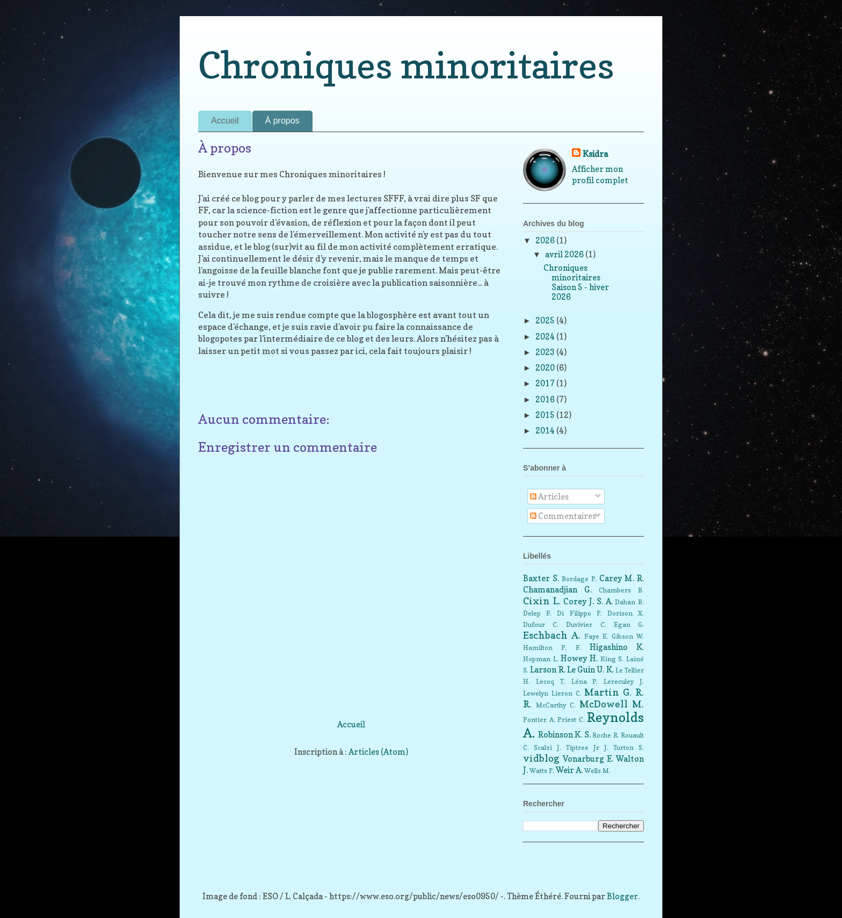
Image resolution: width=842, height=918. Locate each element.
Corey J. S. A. (587, 601)
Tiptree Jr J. (587, 747)
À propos (282, 120)
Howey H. (579, 658)
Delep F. (537, 613)
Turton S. (628, 747)
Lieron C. (566, 693)
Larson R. (547, 669)
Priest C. (571, 719)
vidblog (541, 758)
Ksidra (595, 154)
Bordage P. (579, 579)
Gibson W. (628, 636)
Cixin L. (542, 600)
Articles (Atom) (378, 752)
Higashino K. (617, 647)
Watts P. (541, 771)
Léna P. (584, 681)
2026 (545, 240)
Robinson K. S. (564, 734)
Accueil (225, 120)
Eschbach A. (551, 635)
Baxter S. (541, 578)
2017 (545, 383)
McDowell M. (611, 704)
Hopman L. (540, 659)
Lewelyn (535, 693)
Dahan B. (629, 602)
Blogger (622, 896)
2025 (545, 320)
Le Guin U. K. (590, 669)
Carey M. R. (621, 578)
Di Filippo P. (579, 613)
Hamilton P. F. (552, 648)
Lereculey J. (624, 681)
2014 (545, 430)
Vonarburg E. (588, 759)
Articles (549, 496)
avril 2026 (565, 254)
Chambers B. (621, 590)
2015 (545, 415)
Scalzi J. (547, 747)
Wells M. (597, 771)
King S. (612, 659)
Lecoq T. (550, 681)
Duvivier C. (586, 624)
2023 (545, 352)
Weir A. (569, 770)
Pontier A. (539, 719)
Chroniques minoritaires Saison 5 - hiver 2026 (576, 282)
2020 (545, 368)
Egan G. (629, 624)
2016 (545, 399)
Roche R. (605, 735)
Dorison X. (625, 613)
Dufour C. (540, 624)
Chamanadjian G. (557, 589)
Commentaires (563, 516)
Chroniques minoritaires (406, 65)
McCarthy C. (556, 705)
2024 (545, 336)
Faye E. (596, 636)
